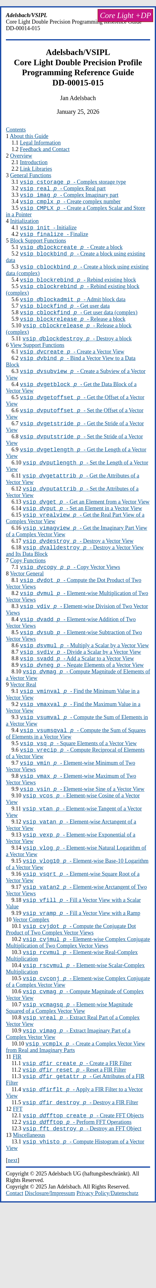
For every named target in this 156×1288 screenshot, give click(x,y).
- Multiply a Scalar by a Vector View (84, 685)
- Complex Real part (63, 190)
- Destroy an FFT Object (82, 1207)
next (12, 1239)
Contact (14, 1272)
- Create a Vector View (72, 369)
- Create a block (71, 255)
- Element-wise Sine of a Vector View (82, 841)
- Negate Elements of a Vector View (82, 708)
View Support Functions (37, 362)
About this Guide (29, 136)
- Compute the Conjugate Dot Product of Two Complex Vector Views (71, 992)
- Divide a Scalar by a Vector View (80, 693)
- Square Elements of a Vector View (78, 792)
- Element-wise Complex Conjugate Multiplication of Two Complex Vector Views (78, 1005)
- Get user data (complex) (78, 326)
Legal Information (40, 143)
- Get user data (65, 319)
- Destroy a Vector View (78, 573)
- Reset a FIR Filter (74, 1142)
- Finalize (54, 241)
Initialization (24, 226)
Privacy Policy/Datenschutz (107, 1272)
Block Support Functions (38, 247)
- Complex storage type (73, 183)
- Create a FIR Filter (76, 1135)
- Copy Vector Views (70, 601)
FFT (18, 1184)
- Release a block (72, 334)
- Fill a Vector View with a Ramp (81, 975)
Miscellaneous (29, 1213)
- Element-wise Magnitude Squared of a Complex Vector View (69, 1075)
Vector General (27, 608)
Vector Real (23, 728)
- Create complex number (70, 205)
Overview (21, 156)
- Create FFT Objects (83, 1192)
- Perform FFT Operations (77, 1199)
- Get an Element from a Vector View (86, 531)
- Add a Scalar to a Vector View (77, 700)
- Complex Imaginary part (69, 198)
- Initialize (48, 233)
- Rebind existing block (78, 290)
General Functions (30, 175)
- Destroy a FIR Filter (80, 1178)
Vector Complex (31, 981)
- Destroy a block (76, 355)
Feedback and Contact (45, 149)
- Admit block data (73, 311)
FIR (17, 1127)
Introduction (34, 162)
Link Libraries (36, 169)
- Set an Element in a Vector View (82, 538)
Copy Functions (28, 594)
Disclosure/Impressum (50, 1272)
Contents (16, 130)
